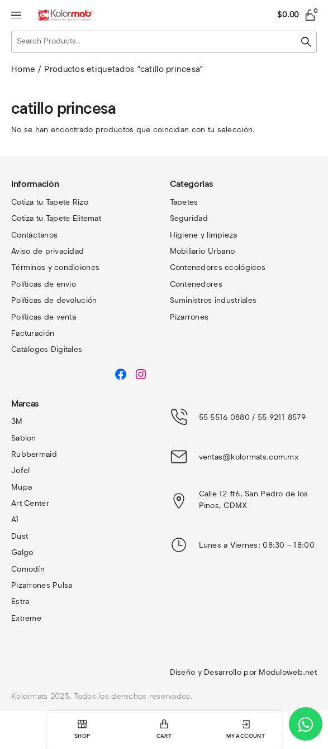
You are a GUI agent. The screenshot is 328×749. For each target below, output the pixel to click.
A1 (15, 519)
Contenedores (196, 284)
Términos (29, 267)
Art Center (30, 503)
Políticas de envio (43, 284)
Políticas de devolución (54, 300)
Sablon (23, 438)
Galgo (22, 552)
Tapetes (184, 202)
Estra (20, 601)
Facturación (32, 333)
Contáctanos (34, 235)
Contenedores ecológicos (217, 267)
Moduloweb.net (288, 672)
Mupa (21, 487)
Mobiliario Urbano (202, 251)
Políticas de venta (43, 317)
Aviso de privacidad (47, 251)
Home (23, 69)
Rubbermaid (34, 454)
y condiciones (74, 267)
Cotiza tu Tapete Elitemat (56, 218)
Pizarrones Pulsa (41, 585)
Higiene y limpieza (203, 235)
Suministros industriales (213, 300)
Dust (19, 536)
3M (17, 421)
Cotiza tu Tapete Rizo (49, 202)
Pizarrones (189, 317)
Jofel (20, 470)
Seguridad (189, 218)
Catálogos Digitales (46, 349)
